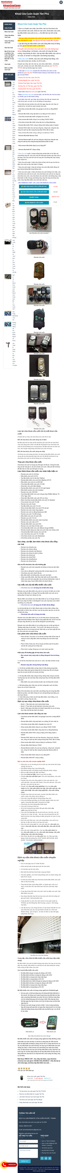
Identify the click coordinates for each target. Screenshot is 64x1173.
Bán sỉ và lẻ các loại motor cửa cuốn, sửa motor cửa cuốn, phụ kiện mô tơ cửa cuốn (10, 56)
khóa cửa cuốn (29, 94)
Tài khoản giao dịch (47, 1148)
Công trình (31, 17)
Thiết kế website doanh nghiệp (51, 1169)
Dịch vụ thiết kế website (48, 1141)
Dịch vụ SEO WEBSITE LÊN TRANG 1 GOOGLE (49, 1144)
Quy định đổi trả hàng (48, 1150)
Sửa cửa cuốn (9, 47)
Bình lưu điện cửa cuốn (9, 69)
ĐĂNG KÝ (24, 1161)
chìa (23, 94)
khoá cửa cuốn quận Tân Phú (32, 24)
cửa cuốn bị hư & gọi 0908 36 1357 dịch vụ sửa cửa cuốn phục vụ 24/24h (14, 256)
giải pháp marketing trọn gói (15, 315)
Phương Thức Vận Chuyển (49, 1153)
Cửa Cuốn (7, 64)
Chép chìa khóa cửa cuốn (9, 36)
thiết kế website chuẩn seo (39, 1171)
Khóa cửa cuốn (9, 31)
